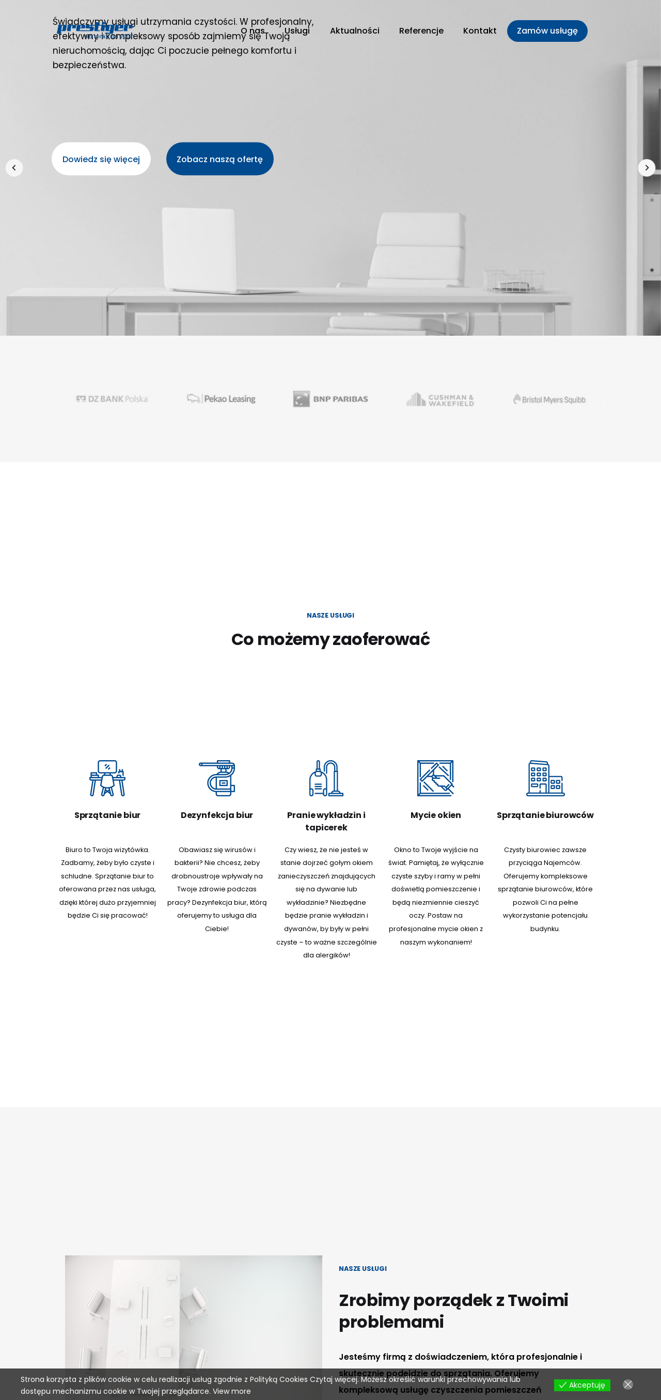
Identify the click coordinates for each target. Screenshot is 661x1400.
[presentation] (14, 168)
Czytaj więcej (333, 1379)
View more (232, 1391)
